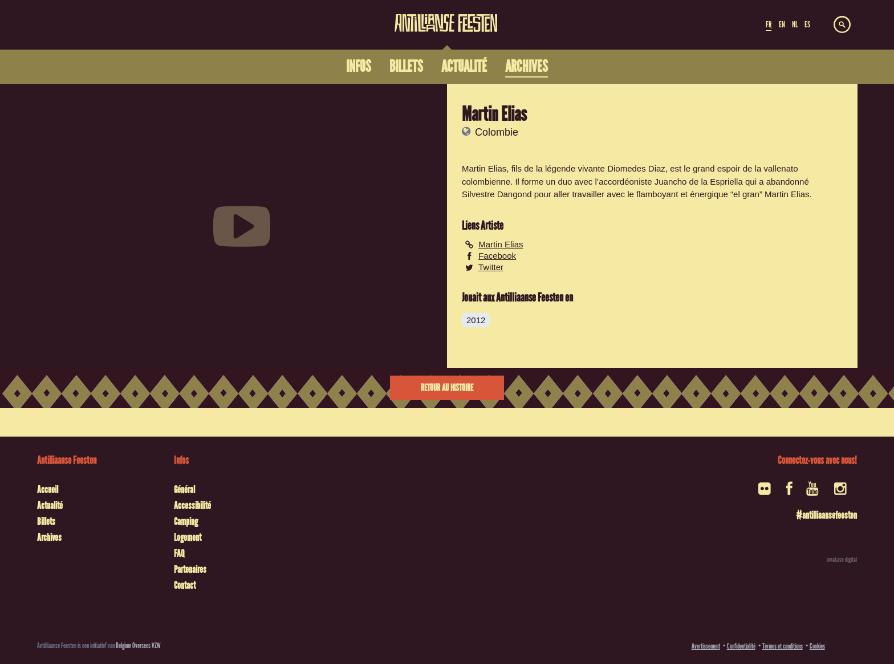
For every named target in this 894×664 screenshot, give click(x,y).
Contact (185, 585)
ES (807, 24)
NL (795, 24)
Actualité (50, 505)
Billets (46, 521)
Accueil (47, 489)
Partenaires (190, 569)
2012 (475, 320)
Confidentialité (741, 646)
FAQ (179, 553)
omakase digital (842, 560)
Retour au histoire (447, 388)
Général (184, 489)
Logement (187, 537)
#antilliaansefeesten (826, 515)
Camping (186, 521)
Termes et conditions (782, 646)
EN (782, 24)
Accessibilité (192, 505)
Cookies (817, 646)
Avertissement (706, 646)
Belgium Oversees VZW (138, 645)
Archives (49, 537)
